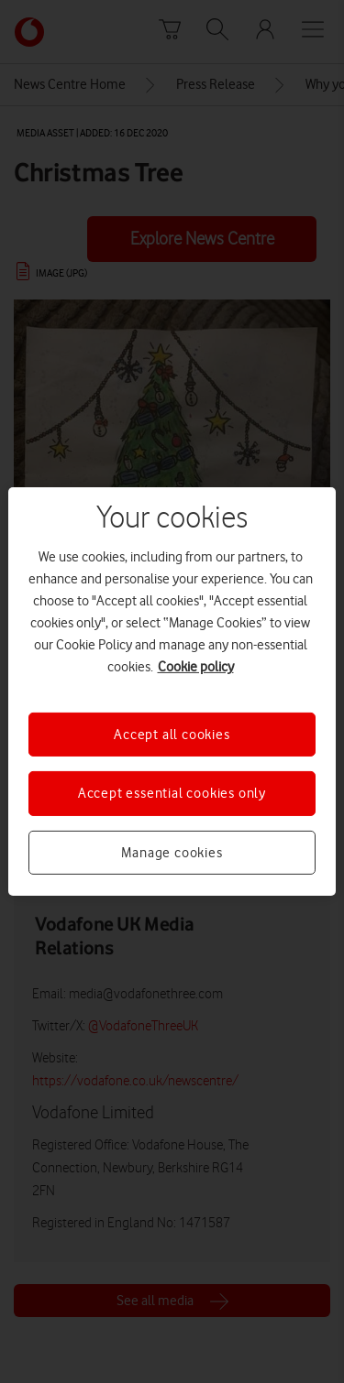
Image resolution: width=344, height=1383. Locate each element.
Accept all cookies (171, 734)
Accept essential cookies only (172, 793)
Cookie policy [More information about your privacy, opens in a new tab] (196, 667)
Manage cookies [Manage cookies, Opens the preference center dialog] (171, 852)
